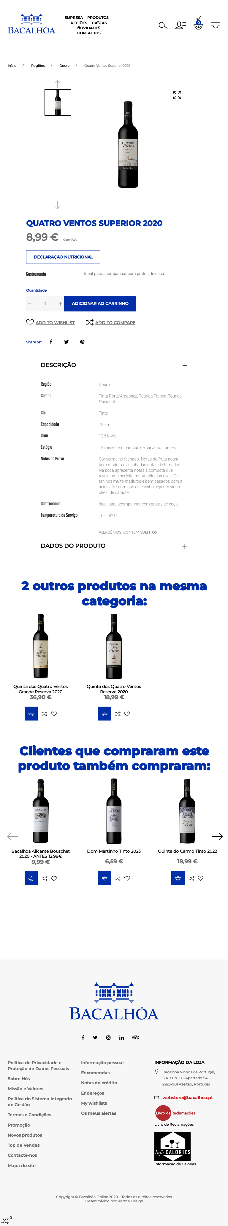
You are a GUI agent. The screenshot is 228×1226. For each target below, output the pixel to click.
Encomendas (95, 1072)
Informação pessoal (102, 1062)
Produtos (77, 41)
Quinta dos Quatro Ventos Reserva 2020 (114, 689)
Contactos (172, 41)
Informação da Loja (179, 1062)
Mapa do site (22, 1165)
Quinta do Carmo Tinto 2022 (187, 851)
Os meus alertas (98, 1113)
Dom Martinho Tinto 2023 (114, 851)
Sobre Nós (19, 1078)
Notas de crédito (99, 1082)
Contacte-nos (22, 1155)
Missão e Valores (25, 1088)
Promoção (19, 1125)
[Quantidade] (45, 304)
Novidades (144, 41)
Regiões (101, 41)
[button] (180, 23)
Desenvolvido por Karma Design (114, 1201)
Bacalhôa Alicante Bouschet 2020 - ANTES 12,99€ (40, 854)
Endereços (92, 1093)
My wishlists (94, 1103)
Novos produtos (25, 1135)
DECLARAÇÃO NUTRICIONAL (63, 257)
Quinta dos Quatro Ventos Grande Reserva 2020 (40, 689)
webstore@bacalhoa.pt (187, 1097)
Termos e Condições (29, 1114)
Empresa (53, 41)
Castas (121, 41)
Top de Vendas (23, 1145)
